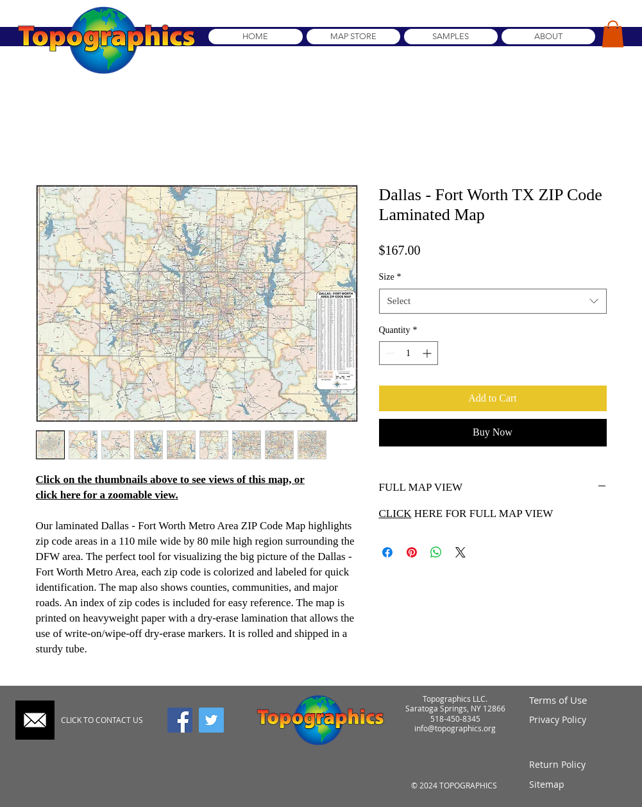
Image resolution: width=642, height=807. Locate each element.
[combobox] (493, 301)
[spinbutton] (408, 353)
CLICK (395, 513)
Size (390, 277)
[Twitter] (211, 720)
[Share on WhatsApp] (436, 552)
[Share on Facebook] (387, 552)
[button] (613, 34)
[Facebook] (179, 720)
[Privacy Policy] (576, 720)
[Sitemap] (576, 784)
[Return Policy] (576, 764)
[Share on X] (460, 552)
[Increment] (428, 353)
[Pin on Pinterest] (411, 552)
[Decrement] (389, 353)
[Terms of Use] (576, 700)
